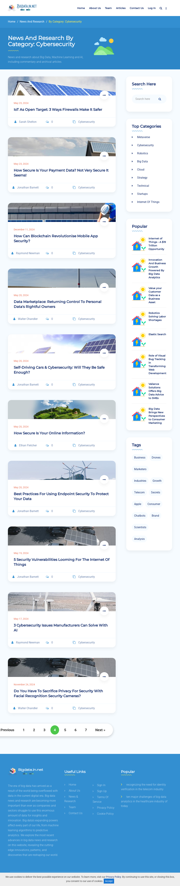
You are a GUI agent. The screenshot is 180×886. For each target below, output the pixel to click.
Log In (152, 8)
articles (121, 8)
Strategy (139, 177)
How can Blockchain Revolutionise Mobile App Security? (56, 238)
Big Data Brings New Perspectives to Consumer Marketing (157, 416)
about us (95, 8)
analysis (139, 539)
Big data (140, 161)
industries (140, 480)
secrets (155, 492)
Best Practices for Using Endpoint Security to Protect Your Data (61, 496)
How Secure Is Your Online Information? (49, 433)
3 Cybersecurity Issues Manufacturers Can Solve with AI (61, 627)
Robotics (140, 153)
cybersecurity (84, 121)
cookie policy (103, 813)
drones (156, 457)
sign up (100, 791)
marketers (140, 469)
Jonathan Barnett (25, 187)
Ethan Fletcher (25, 445)
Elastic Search (157, 334)
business (139, 457)
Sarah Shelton (25, 121)
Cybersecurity (143, 145)
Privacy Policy (113, 876)
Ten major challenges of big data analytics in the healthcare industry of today (144, 801)
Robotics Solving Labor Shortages (157, 316)
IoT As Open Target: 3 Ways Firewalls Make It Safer (58, 109)
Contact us (137, 8)
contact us (73, 813)
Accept (109, 881)
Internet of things (145, 202)
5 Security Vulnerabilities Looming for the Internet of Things (61, 562)
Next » (100, 730)
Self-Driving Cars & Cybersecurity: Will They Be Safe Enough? (59, 369)
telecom (139, 492)
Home (81, 8)
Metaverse (141, 137)
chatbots (139, 515)
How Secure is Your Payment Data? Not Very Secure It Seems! (61, 172)
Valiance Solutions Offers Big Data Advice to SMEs (156, 391)
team (108, 8)
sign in (99, 785)
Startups (140, 194)
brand (155, 515)
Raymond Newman (25, 253)
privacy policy (103, 807)
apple (137, 504)
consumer (153, 504)
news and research (31, 21)
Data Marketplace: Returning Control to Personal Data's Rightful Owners (57, 304)
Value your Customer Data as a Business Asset (155, 295)
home (70, 784)
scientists (140, 527)
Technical (140, 185)
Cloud (138, 169)
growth (157, 480)
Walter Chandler (25, 319)
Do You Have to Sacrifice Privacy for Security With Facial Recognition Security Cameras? (58, 693)
